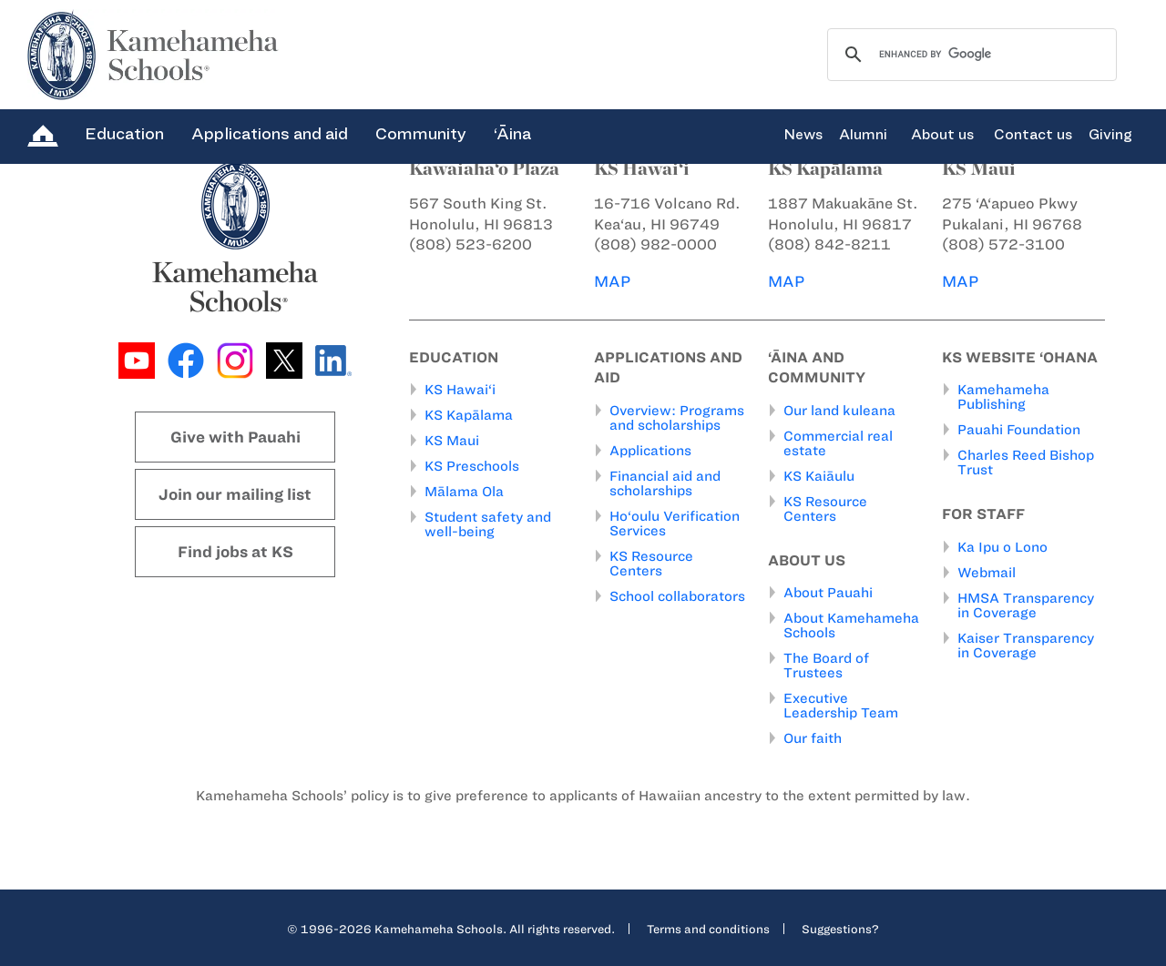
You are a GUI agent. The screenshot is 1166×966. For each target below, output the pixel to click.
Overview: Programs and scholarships (676, 417)
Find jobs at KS (235, 552)
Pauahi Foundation (1018, 429)
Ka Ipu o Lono (1002, 547)
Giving (1110, 135)
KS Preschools (471, 466)
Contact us (1033, 135)
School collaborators (677, 596)
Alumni (863, 135)
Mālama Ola (464, 491)
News (803, 135)
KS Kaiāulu (818, 476)
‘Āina (512, 134)
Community (420, 134)
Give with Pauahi (235, 437)
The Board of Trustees (826, 665)
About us (942, 135)
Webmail (986, 572)
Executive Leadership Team (840, 705)
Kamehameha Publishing (1003, 397)
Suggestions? (840, 928)
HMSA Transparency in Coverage (1025, 605)
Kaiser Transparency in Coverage (1025, 645)
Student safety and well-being (487, 524)
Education (124, 134)
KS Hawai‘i (460, 389)
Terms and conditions (708, 928)
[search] (969, 55)
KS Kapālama (468, 415)
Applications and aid (269, 134)
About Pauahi (828, 592)
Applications (650, 450)
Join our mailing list (235, 494)
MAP (612, 281)
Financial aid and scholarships (665, 483)
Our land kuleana (839, 410)
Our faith (812, 738)
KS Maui (451, 440)
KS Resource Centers (651, 563)
